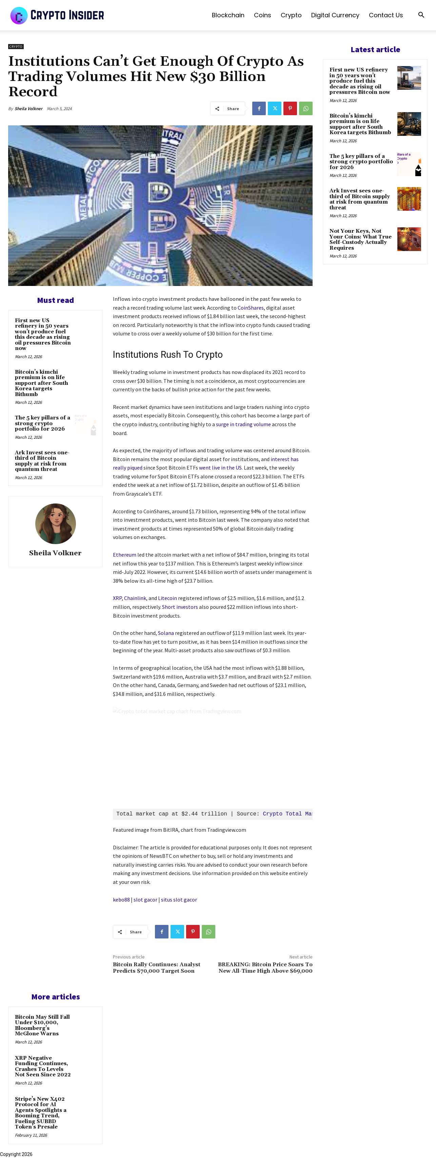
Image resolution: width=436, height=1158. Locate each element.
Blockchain (228, 15)
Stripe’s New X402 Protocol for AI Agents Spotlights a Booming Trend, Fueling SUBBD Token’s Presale (40, 1113)
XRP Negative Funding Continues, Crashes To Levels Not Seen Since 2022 (43, 1066)
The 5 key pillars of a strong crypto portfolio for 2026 (42, 423)
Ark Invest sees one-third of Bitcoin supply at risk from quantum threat (42, 461)
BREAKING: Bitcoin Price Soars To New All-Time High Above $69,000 (265, 967)
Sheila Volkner (28, 108)
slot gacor (145, 899)
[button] (421, 16)
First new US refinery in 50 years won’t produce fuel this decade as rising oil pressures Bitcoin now (43, 334)
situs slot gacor (179, 899)
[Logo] (57, 15)
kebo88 (121, 899)
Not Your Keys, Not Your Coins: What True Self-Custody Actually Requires (361, 239)
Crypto (291, 15)
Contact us (386, 15)
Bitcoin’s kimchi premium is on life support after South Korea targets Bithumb (41, 383)
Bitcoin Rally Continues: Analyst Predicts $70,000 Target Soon (156, 967)
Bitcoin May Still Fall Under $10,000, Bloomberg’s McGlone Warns (42, 1025)
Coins (262, 15)
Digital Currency (335, 15)
